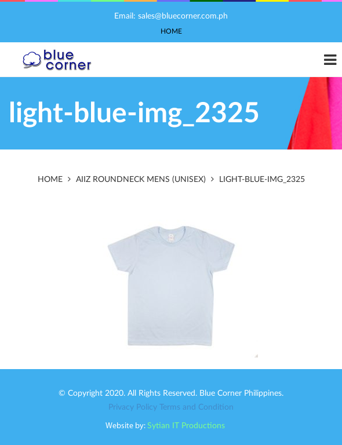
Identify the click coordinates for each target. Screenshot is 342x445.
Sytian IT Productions (186, 426)
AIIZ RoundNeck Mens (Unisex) (141, 180)
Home (171, 31)
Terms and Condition (196, 407)
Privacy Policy (132, 407)
